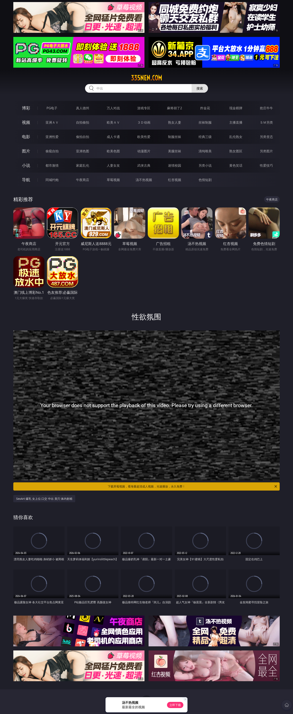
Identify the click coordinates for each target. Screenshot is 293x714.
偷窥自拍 (52, 151)
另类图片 (266, 151)
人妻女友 (113, 165)
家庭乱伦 (82, 165)
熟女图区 (235, 151)
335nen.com (146, 78)
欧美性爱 (143, 136)
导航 (26, 179)
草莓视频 (113, 180)
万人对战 (113, 108)
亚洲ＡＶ (52, 122)
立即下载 (175, 705)
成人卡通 (113, 136)
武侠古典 (143, 165)
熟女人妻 (174, 122)
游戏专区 (143, 108)
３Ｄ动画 (143, 122)
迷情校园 (174, 165)
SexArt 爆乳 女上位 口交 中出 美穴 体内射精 (44, 499)
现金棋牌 (235, 108)
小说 (26, 165)
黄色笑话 (235, 165)
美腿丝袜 (174, 151)
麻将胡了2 (174, 108)
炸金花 (205, 108)
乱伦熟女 (235, 136)
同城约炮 (52, 180)
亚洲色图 (82, 151)
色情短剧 (205, 180)
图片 (26, 151)
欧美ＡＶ (113, 122)
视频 (26, 122)
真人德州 (82, 108)
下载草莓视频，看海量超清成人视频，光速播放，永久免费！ (193, 486)
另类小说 (205, 165)
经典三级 (205, 136)
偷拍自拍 (82, 136)
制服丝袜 (174, 136)
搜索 (199, 88)
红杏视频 (174, 180)
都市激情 (52, 165)
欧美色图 (113, 151)
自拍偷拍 (82, 122)
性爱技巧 (266, 165)
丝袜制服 (205, 122)
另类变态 (266, 136)
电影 (26, 136)
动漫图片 (143, 151)
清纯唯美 (205, 151)
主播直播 (235, 122)
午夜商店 (82, 180)
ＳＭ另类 (266, 122)
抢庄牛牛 (266, 108)
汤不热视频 (144, 180)
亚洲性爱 (52, 136)
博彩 (26, 108)
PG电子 (52, 108)
